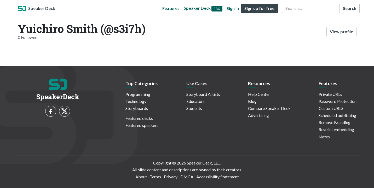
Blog (252, 101)
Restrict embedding (336, 129)
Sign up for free (259, 8)
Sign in (233, 8)
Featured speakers (141, 125)
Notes (324, 136)
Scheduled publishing (337, 115)
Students (194, 108)
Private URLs (330, 94)
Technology (135, 101)
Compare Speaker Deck (269, 108)
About (141, 176)
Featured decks (139, 118)
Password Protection (337, 101)
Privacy (170, 176)
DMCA (186, 176)
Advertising (258, 115)
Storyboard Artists (203, 94)
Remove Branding (334, 122)
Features (171, 8)
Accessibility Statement (217, 176)
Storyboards (136, 108)
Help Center (259, 94)
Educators (195, 101)
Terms (155, 176)
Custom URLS (331, 108)
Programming (137, 94)
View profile (341, 31)
